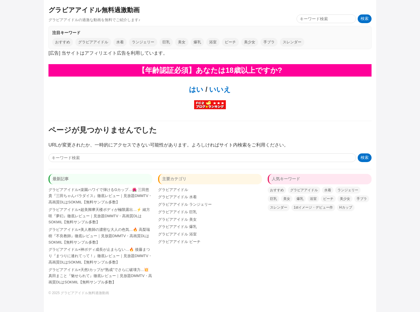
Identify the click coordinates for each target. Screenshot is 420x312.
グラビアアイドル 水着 (177, 197)
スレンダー (292, 42)
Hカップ (345, 207)
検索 (365, 18)
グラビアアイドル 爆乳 (177, 226)
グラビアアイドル (93, 42)
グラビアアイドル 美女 (177, 219)
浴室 (213, 42)
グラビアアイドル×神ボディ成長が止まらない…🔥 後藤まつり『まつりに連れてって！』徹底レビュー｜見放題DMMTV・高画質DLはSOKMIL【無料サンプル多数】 (100, 255)
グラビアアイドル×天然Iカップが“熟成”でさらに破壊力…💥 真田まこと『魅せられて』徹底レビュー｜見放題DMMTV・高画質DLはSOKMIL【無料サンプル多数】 (100, 276)
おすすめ (62, 42)
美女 (181, 42)
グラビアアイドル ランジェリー (185, 204)
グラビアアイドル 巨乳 (177, 212)
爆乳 (197, 42)
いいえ (219, 89)
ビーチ (230, 42)
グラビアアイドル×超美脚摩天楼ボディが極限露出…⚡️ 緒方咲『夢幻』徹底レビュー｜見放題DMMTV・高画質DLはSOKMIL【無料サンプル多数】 (99, 215)
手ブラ (269, 42)
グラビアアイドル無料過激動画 (94, 10)
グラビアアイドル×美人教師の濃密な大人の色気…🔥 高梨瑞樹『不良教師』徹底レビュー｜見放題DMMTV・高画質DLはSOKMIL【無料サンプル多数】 (99, 235)
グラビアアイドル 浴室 (177, 234)
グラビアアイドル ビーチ (179, 241)
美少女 (249, 42)
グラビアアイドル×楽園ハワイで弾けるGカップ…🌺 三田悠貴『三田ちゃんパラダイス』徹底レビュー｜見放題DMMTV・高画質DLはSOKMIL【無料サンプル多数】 (100, 196)
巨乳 (166, 42)
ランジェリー (143, 42)
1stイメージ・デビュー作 (313, 207)
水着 (120, 42)
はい (196, 89)
